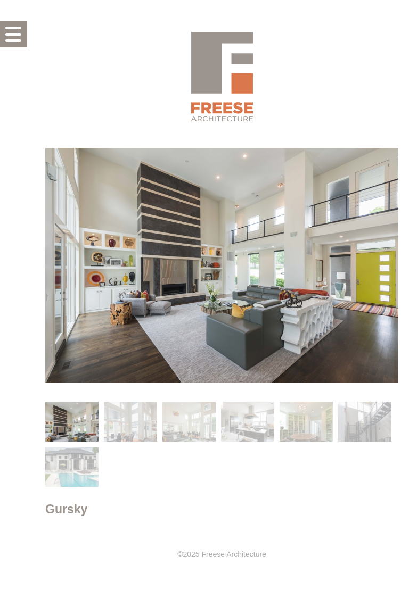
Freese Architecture (222, 76)
